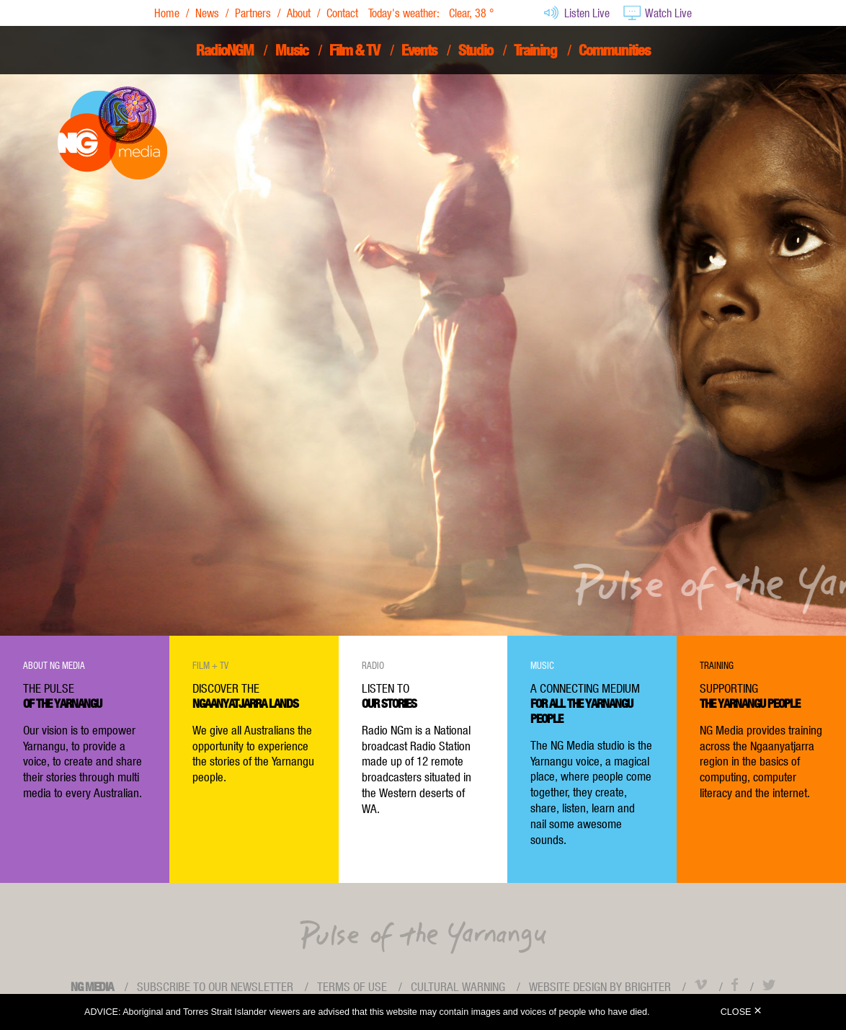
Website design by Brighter (600, 987)
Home (166, 12)
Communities (614, 49)
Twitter (768, 984)
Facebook (735, 984)
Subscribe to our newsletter (215, 987)
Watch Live (657, 13)
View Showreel (307, 426)
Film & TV (354, 49)
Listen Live (576, 13)
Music (291, 49)
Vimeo (701, 984)
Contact (342, 12)
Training (535, 49)
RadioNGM (225, 49)
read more (589, 313)
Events (419, 49)
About (299, 12)
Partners (253, 12)
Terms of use (352, 987)
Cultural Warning (458, 987)
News (207, 12)
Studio (475, 49)
